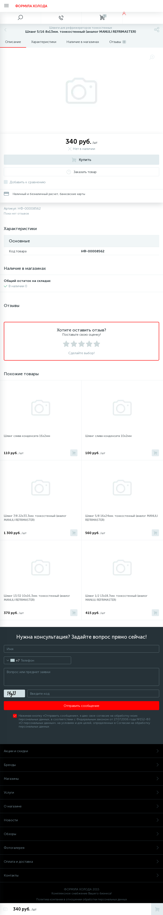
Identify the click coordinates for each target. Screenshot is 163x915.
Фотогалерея (81, 848)
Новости (81, 820)
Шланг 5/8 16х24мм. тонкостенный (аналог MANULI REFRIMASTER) (121, 518)
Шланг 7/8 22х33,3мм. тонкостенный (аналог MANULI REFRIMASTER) (35, 518)
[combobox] (12, 660)
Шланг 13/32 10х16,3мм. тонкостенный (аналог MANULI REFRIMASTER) (37, 598)
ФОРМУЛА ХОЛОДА (31, 6)
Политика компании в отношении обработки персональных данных (81, 899)
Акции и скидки (81, 751)
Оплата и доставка (81, 862)
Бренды (81, 765)
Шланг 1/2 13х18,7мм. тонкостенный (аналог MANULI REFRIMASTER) (116, 598)
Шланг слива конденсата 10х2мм (108, 436)
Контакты (81, 875)
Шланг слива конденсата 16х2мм (27, 436)
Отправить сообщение (81, 706)
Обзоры (81, 834)
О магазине (81, 806)
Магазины (81, 779)
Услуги (81, 792)
